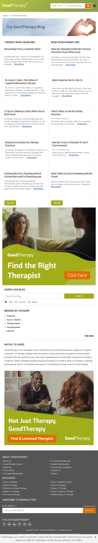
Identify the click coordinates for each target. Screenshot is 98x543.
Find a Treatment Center (61, 482)
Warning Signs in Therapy (62, 494)
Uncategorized (13, 327)
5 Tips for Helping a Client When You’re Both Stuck (24, 113)
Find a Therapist (10, 482)
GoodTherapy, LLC (51, 530)
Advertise (8, 467)
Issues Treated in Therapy (62, 491)
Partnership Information (61, 467)
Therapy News (13, 323)
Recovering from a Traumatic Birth (22, 48)
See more (89, 335)
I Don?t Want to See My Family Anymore (67, 113)
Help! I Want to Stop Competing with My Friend (71, 175)
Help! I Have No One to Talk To (67, 80)
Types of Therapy (58, 488)
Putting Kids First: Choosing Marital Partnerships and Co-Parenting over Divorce (22, 175)
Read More (19, 64)
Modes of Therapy (11, 491)
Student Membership (60, 464)
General (10, 331)
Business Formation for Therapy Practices (22, 144)
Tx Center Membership (61, 461)
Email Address (9, 505)
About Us (7, 461)
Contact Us (56, 470)
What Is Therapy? (58, 485)
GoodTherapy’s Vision (13, 464)
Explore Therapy (11, 485)
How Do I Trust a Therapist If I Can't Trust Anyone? (70, 144)
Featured (11, 316)
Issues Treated (13, 320)
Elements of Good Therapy (15, 488)
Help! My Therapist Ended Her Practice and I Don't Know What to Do (71, 50)
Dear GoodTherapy (12, 494)
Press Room (9, 470)
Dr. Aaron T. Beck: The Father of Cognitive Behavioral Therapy (21, 82)
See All (10, 203)
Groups (54, 473)
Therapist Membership (13, 473)
